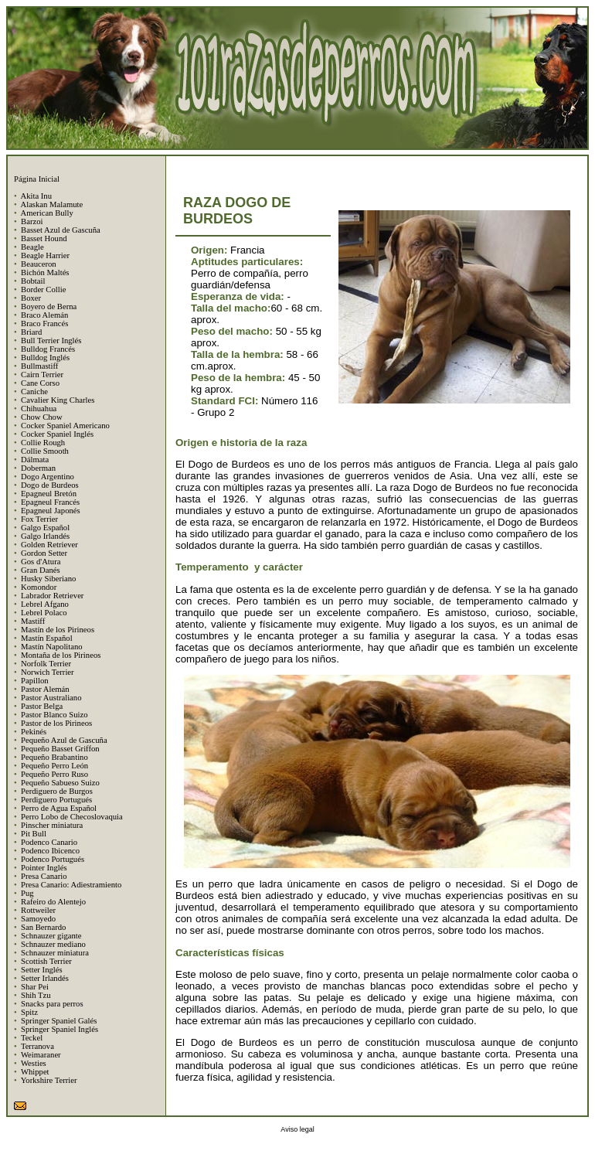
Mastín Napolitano (52, 646)
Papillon (35, 680)
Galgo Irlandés (45, 536)
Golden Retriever (49, 544)
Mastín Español (47, 638)
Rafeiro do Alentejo (53, 901)
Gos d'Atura (40, 561)
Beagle (32, 247)
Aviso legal (297, 1129)
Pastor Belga (42, 706)
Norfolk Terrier (46, 663)
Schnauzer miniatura (55, 952)
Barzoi (31, 221)
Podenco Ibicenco (50, 850)
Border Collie (43, 289)
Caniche (34, 391)
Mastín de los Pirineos (57, 629)
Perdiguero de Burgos (57, 791)
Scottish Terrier (46, 961)
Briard (31, 332)
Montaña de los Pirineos (60, 655)
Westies (33, 1063)
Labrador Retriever (52, 595)
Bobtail (33, 281)
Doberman (38, 468)
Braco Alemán (44, 315)
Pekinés (33, 731)
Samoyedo (38, 918)
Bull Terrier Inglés (51, 340)
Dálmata (35, 459)
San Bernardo (43, 927)
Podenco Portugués (52, 859)
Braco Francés (44, 323)
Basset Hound (44, 238)
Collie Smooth (45, 451)
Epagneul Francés (50, 502)
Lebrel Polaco (43, 612)
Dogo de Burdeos (50, 485)
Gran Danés (40, 570)
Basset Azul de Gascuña (60, 230)
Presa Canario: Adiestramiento (71, 884)
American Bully (46, 213)
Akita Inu (36, 196)
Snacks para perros (52, 1003)
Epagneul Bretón (48, 493)
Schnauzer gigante (51, 935)
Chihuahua (38, 408)
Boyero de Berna (48, 306)
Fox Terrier (39, 519)
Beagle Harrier (45, 255)
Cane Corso (40, 383)
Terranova (37, 1046)
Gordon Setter (44, 553)
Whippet (35, 1072)
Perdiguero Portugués (56, 799)
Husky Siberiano (48, 578)
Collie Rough (43, 442)
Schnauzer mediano (53, 944)
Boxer (31, 298)
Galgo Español (45, 527)
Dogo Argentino (47, 476)
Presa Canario (43, 876)
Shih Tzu (36, 995)
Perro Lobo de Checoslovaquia (72, 816)
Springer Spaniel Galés (59, 1020)
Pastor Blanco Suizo (54, 714)
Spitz (29, 1012)
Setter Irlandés (45, 978)
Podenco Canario (49, 842)
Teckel (31, 1038)
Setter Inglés (42, 969)
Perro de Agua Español (59, 808)
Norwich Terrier (47, 672)
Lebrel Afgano (45, 604)
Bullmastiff (39, 366)
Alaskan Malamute (51, 204)
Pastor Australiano (51, 697)
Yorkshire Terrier (49, 1080)
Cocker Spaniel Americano (65, 425)
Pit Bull (33, 833)
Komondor (38, 587)
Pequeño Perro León (54, 765)
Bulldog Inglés (45, 357)
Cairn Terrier (42, 374)
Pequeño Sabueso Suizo (60, 782)
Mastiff (33, 621)
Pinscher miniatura (52, 825)
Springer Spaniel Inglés (59, 1029)
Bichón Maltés (45, 272)
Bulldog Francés (48, 349)
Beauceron (38, 264)
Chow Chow (42, 417)
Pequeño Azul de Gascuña (64, 740)
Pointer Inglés (44, 867)
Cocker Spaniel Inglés (57, 434)
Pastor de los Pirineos (56, 723)
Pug (27, 893)
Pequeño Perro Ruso (54, 774)
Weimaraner (41, 1055)
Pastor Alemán (45, 689)
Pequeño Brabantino (54, 757)
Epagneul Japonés (50, 510)
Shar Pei (35, 986)
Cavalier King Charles (57, 400)
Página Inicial (37, 179)
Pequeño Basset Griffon (60, 748)
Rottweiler (38, 910)
